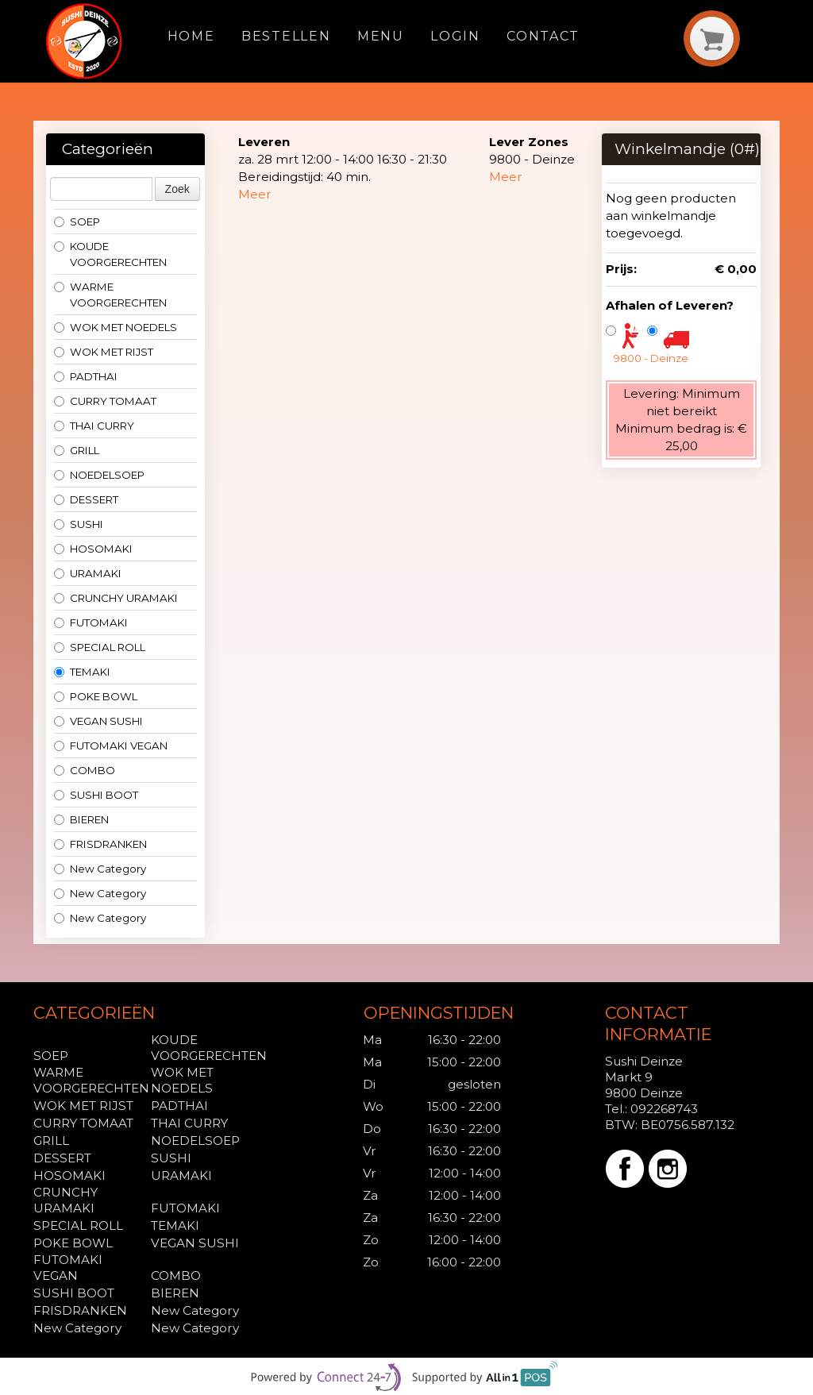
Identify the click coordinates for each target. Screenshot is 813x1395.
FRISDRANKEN (100, 844)
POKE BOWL (95, 696)
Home (191, 36)
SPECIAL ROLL (99, 647)
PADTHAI (86, 376)
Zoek (177, 189)
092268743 (664, 1108)
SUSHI (78, 524)
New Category (100, 868)
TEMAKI (82, 671)
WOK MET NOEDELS (115, 327)
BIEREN (81, 819)
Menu (380, 36)
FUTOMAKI (91, 622)
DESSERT (86, 499)
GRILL (76, 450)
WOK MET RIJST (103, 351)
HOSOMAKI (93, 548)
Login (455, 36)
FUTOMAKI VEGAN (111, 745)
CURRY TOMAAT (105, 401)
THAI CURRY (94, 425)
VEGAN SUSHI (98, 721)
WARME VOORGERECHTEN (110, 294)
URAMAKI (87, 573)
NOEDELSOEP (99, 474)
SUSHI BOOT (96, 794)
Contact (543, 36)
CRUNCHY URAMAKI (116, 598)
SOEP (77, 221)
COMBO (84, 770)
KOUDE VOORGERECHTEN (110, 254)
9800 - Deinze (651, 358)
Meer (255, 194)
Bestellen (285, 36)
